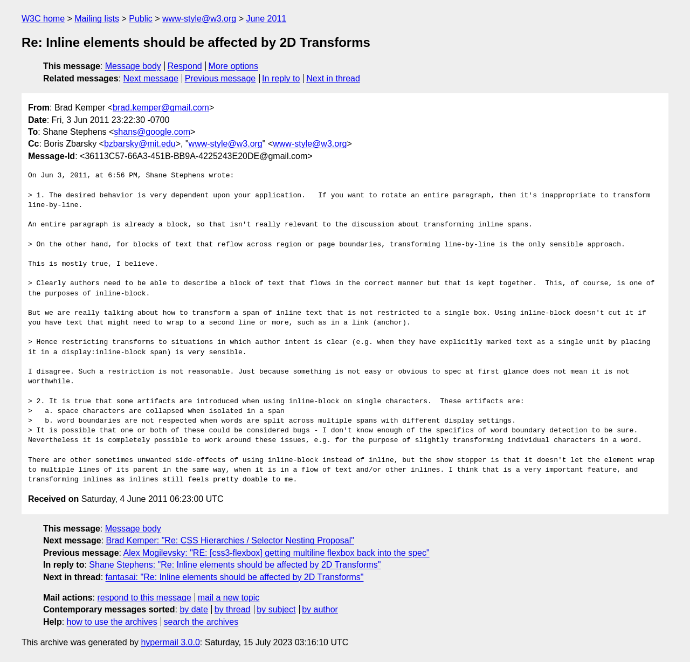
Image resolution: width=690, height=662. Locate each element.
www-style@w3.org (199, 18)
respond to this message (144, 597)
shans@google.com (152, 131)
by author (320, 609)
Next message (150, 78)
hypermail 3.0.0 (170, 642)
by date (194, 609)
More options (234, 66)
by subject (276, 609)
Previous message (220, 78)
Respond (185, 66)
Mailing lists (96, 18)
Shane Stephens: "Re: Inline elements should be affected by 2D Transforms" (235, 564)
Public (141, 18)
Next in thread (333, 78)
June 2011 (266, 18)
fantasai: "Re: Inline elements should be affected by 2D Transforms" (235, 577)
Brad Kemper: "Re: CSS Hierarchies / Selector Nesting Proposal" (230, 540)
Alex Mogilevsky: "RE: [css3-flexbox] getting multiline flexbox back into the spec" (276, 552)
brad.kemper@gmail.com (161, 107)
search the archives (201, 621)
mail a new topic (229, 597)
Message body (133, 66)
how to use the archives (112, 621)
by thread (233, 609)
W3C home (43, 18)
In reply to (281, 78)
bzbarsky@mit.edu (140, 143)
